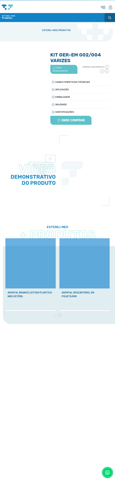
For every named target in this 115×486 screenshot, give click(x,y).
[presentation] (55, 315)
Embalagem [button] (61, 97)
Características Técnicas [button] (71, 82)
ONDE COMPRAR (71, 120)
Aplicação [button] (60, 89)
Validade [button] (59, 104)
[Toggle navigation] (103, 7)
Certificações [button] (63, 112)
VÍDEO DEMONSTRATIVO (60, 69)
